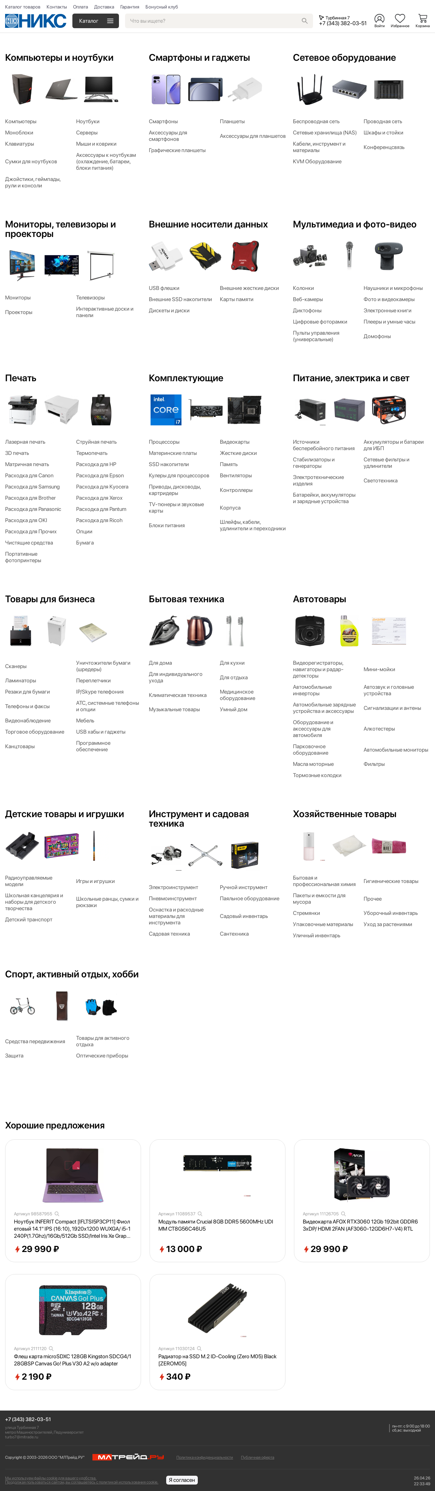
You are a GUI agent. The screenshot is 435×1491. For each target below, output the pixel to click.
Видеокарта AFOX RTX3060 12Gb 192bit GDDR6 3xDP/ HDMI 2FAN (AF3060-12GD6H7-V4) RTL (360, 1225)
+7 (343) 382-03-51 (28, 1419)
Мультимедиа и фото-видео (355, 224)
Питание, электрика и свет (351, 378)
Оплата (80, 7)
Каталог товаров (22, 7)
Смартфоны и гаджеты (199, 57)
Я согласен (182, 1480)
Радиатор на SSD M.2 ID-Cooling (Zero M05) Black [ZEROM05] (217, 1360)
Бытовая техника (186, 599)
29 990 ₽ (36, 1249)
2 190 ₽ (33, 1377)
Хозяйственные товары (345, 813)
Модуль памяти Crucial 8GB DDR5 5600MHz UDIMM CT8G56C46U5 (215, 1225)
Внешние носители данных (208, 224)
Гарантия (129, 7)
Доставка (104, 7)
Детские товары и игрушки (64, 813)
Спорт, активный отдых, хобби (72, 974)
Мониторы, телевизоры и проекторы (60, 228)
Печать (20, 378)
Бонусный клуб (161, 7)
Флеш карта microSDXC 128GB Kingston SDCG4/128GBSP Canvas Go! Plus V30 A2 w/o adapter (72, 1360)
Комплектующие (186, 378)
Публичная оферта (257, 1457)
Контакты (57, 7)
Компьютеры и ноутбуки (59, 57)
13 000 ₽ (180, 1249)
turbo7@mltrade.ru (21, 1437)
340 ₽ (174, 1377)
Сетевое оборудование (344, 57)
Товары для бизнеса (50, 599)
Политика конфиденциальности (204, 1457)
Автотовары (319, 599)
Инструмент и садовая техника (199, 818)
